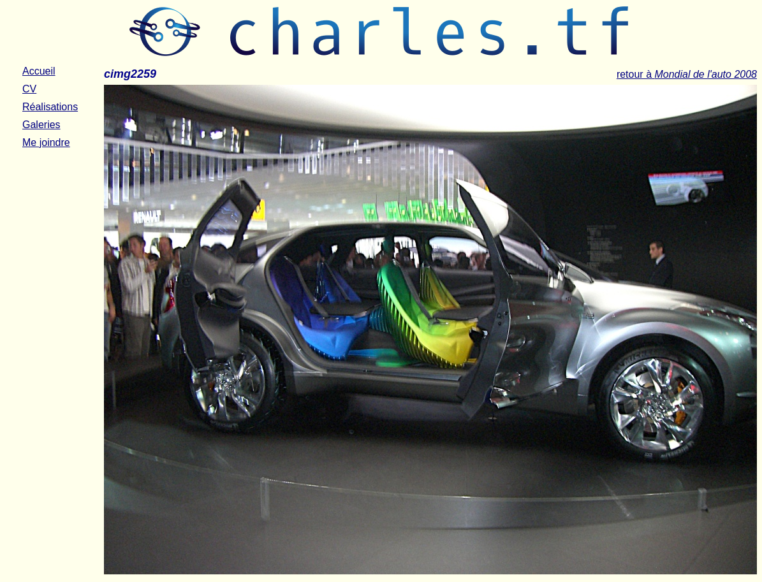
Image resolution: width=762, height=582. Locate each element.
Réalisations (50, 106)
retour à (687, 74)
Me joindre (46, 142)
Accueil (38, 71)
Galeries (41, 124)
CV (29, 89)
